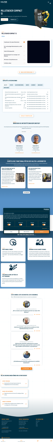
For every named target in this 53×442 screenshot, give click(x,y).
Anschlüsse (40, 84)
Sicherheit (33, 84)
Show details (44, 228)
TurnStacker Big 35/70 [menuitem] (9, 433)
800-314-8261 (22, 408)
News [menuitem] (37, 406)
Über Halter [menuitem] (38, 402)
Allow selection (26, 231)
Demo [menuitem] (37, 407)
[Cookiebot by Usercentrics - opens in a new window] (44, 209)
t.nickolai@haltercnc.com (19, 152)
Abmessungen (6, 87)
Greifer (27, 84)
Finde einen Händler (6, 419)
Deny (11, 231)
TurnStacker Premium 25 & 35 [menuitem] (11, 431)
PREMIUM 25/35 (13, 19)
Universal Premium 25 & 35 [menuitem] (10, 428)
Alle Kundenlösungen (25, 368)
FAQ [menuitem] (36, 405)
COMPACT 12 (4, 19)
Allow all (41, 231)
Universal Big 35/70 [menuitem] (9, 429)
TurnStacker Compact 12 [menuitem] (10, 430)
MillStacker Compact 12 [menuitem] (10, 434)
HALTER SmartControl (19, 84)
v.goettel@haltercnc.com (35, 152)
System (11, 84)
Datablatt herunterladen (26, 115)
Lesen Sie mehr (37, 314)
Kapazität (5, 84)
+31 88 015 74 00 (5, 408)
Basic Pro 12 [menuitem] (8, 425)
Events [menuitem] (37, 403)
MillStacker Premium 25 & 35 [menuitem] (10, 435)
